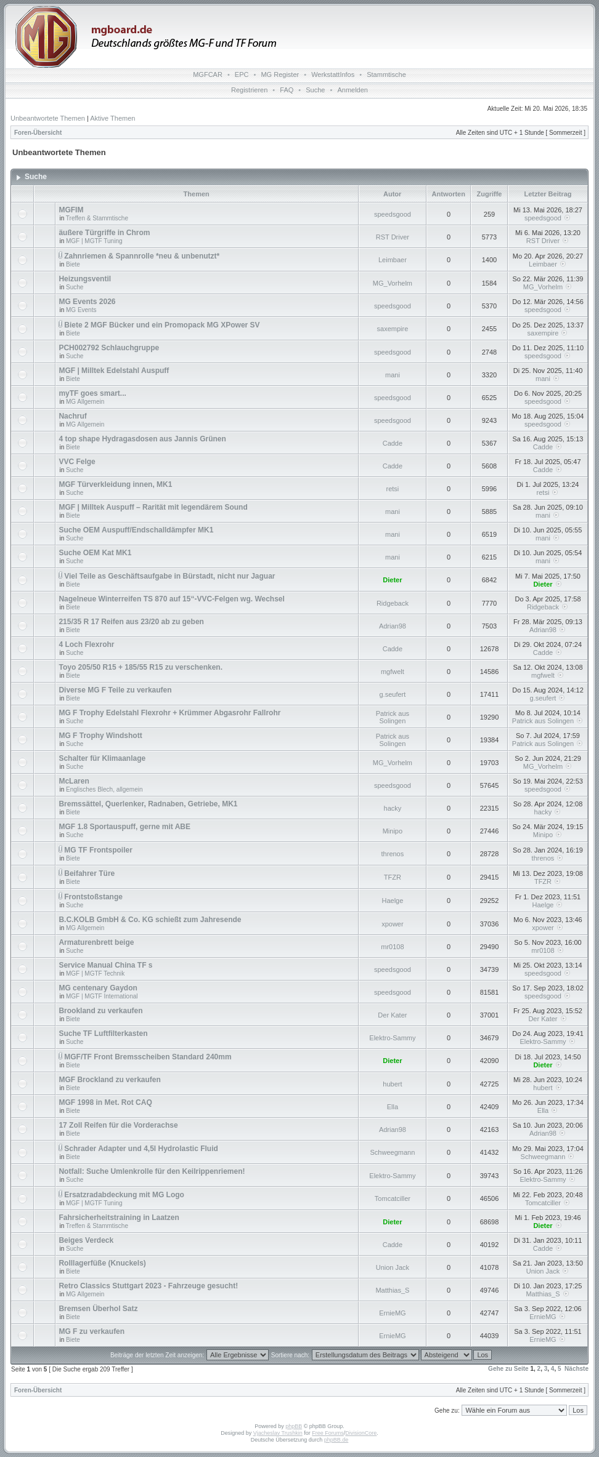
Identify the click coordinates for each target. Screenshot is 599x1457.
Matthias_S (392, 1290)
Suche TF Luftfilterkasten (103, 1033)
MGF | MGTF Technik (95, 973)
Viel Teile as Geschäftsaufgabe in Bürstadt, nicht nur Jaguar (169, 576)
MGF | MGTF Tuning (94, 241)
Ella (392, 1106)
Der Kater (392, 1015)
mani (392, 375)
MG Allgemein (85, 401)
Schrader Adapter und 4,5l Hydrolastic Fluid (141, 1148)
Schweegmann (392, 1152)
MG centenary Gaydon (98, 988)
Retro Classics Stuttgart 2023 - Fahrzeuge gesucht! (148, 1286)
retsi (392, 488)
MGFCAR (207, 74)
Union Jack (392, 1267)
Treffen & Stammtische (97, 218)
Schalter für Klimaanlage (102, 758)
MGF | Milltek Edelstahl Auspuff (114, 370)
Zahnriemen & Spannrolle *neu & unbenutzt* (141, 256)
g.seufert (393, 694)
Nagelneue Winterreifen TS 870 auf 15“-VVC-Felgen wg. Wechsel (171, 599)
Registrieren (249, 90)
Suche (315, 90)
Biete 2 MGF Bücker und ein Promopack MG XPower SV (161, 325)
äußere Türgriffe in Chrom (104, 232)
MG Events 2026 (87, 301)
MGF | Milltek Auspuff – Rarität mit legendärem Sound (153, 507)
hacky (393, 808)
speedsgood (392, 214)
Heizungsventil (85, 279)
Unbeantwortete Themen (47, 118)
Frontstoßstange (93, 897)
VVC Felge (77, 461)
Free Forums (328, 1433)
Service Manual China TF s (105, 965)
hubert (392, 1084)
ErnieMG (392, 1313)
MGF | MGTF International (102, 996)
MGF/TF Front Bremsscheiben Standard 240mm (147, 1057)
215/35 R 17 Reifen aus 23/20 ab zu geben (131, 621)
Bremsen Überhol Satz (98, 1308)
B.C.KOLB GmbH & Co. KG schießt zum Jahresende (150, 919)
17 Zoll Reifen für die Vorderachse (118, 1125)
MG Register (280, 74)
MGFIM (71, 210)
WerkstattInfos (332, 74)
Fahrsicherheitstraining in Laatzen (119, 1217)
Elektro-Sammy (392, 1038)
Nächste (576, 1368)
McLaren (74, 781)
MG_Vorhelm (392, 283)
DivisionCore (361, 1433)
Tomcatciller (392, 1198)
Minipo (392, 831)
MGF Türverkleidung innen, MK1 (115, 484)
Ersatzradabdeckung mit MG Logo (124, 1194)
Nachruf (72, 416)
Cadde (392, 443)
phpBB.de (336, 1440)
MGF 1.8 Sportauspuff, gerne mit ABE (124, 826)
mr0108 (392, 946)
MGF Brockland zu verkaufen (109, 1079)
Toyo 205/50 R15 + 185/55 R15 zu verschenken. (140, 667)
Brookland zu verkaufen (100, 1010)
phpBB (293, 1426)
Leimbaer (392, 259)
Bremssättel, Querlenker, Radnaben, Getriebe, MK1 (148, 804)
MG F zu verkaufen (91, 1331)
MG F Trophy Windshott (100, 735)
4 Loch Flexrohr (86, 644)
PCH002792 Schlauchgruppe (109, 347)
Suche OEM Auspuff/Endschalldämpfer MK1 (136, 530)
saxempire (393, 328)
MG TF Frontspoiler (98, 850)
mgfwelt (392, 671)
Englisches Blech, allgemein (104, 789)
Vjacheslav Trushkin (278, 1433)
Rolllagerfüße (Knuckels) (102, 1263)
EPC (242, 74)
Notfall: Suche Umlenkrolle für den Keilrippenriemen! (152, 1171)
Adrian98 (392, 626)
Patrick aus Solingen (392, 717)
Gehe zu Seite (508, 1368)
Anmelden (352, 90)
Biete (73, 264)
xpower (392, 924)
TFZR (392, 877)
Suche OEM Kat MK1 (95, 552)
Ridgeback (393, 603)
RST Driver (392, 237)
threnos (392, 853)
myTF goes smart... (92, 393)
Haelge (392, 900)
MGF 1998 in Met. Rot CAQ (105, 1102)
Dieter (392, 580)
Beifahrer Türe (89, 873)
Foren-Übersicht (38, 132)
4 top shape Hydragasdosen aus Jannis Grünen (142, 439)
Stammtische (386, 74)
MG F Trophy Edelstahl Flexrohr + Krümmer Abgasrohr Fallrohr (169, 712)
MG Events (81, 310)
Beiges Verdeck (86, 1240)
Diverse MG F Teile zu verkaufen (115, 690)
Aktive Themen (112, 118)
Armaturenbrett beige (96, 942)
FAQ (286, 90)
